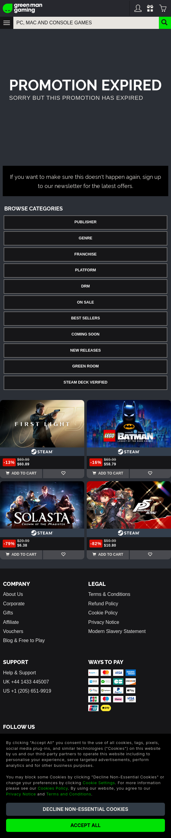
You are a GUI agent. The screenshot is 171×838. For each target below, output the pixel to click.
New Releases (85, 350)
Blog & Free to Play (24, 640)
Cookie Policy (103, 612)
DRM (85, 286)
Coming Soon (85, 334)
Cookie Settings (99, 782)
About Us (13, 594)
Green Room (85, 366)
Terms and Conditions (68, 793)
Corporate (14, 603)
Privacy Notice (103, 622)
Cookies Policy (53, 788)
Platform (85, 270)
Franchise (85, 254)
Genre (85, 238)
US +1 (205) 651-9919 (27, 691)
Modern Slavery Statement (117, 631)
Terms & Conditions (109, 594)
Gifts (8, 612)
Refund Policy (103, 603)
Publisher (86, 222)
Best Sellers (85, 318)
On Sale (85, 302)
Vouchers (13, 631)
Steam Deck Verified (86, 382)
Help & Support (19, 672)
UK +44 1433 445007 (26, 681)
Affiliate (11, 622)
